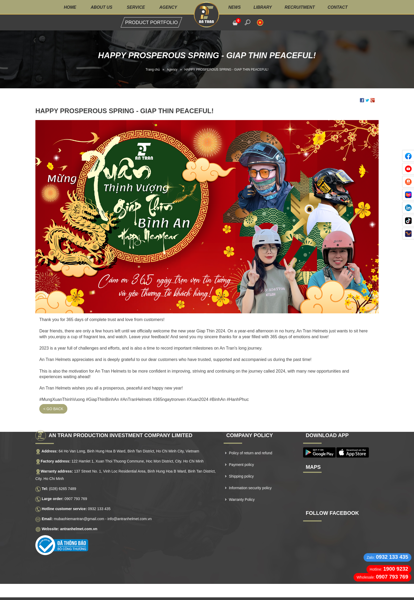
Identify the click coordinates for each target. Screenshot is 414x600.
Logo (206, 14)
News (235, 7)
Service (135, 7)
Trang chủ (152, 69)
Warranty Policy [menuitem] (242, 491)
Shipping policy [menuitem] (241, 468)
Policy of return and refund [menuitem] (250, 445)
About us (100, 7)
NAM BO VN (200, 595)
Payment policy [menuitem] (241, 457)
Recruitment (300, 7)
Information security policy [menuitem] (250, 480)
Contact (339, 7)
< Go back (53, 401)
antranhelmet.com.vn (78, 521)
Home (68, 7)
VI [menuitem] (260, 22)
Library (263, 7)
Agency (168, 7)
